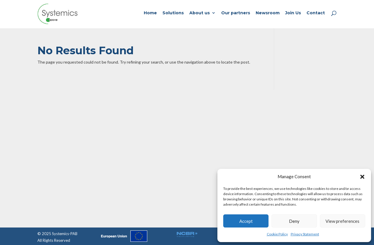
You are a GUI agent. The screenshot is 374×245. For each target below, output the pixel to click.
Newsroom (268, 13)
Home (150, 13)
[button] (362, 177)
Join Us (293, 13)
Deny (294, 221)
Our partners (235, 13)
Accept (246, 221)
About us (199, 13)
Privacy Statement (305, 234)
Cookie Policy (277, 234)
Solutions (173, 13)
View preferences (342, 221)
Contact (316, 13)
